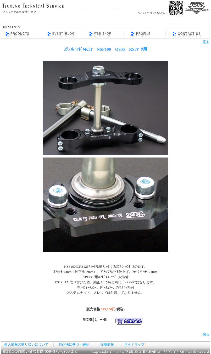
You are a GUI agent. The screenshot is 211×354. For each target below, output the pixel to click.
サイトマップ (134, 344)
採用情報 (107, 344)
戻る (206, 42)
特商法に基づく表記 (74, 344)
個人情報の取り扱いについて (26, 344)
